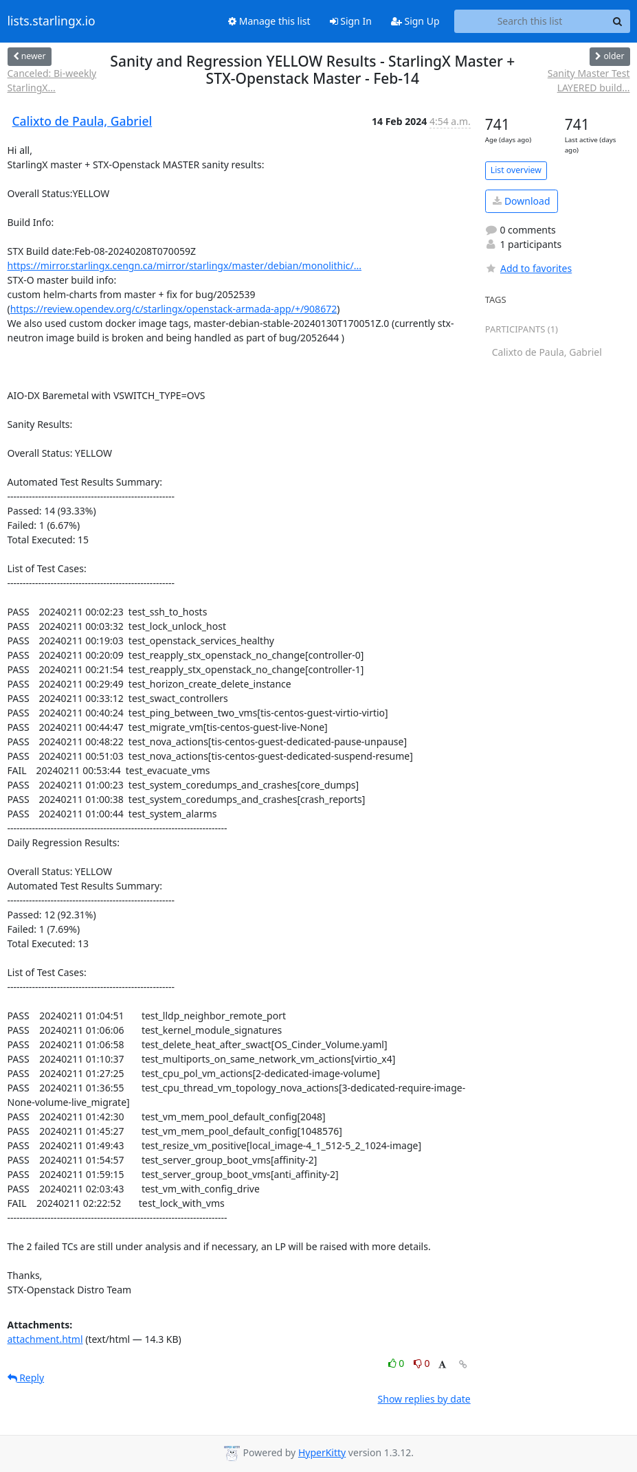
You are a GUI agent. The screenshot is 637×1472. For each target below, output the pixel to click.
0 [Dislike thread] (422, 1363)
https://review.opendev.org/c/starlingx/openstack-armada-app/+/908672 (173, 308)
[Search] (617, 21)
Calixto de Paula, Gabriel (82, 121)
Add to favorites (528, 268)
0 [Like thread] (397, 1363)
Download (521, 200)
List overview (516, 170)
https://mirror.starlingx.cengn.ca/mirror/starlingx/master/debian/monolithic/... (184, 265)
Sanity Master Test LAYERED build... (589, 80)
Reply (26, 1377)
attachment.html (45, 1339)
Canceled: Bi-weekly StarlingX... (52, 80)
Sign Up (415, 20)
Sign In (351, 20)
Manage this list (269, 20)
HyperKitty (322, 1452)
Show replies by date (424, 1398)
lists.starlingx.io (52, 21)
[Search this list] (530, 21)
